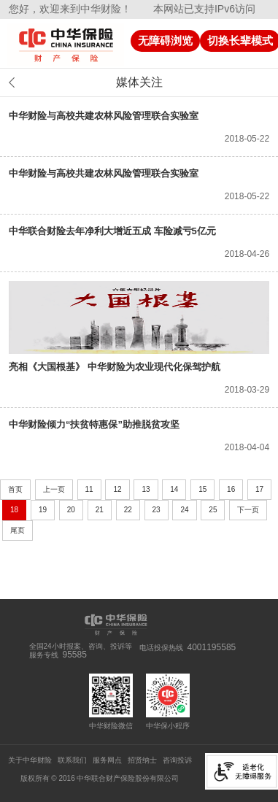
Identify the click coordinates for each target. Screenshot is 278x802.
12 (117, 489)
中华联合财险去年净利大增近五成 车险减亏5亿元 (112, 230)
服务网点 (107, 760)
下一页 (248, 510)
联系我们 (72, 760)
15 (202, 489)
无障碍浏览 (165, 40)
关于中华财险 (30, 760)
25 (213, 510)
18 (14, 510)
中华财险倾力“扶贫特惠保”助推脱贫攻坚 (94, 424)
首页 (15, 489)
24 (184, 510)
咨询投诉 (177, 760)
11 (89, 489)
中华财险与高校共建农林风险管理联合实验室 (103, 115)
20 (71, 510)
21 (100, 510)
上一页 (54, 489)
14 (174, 489)
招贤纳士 (142, 760)
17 (259, 489)
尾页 (17, 530)
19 (43, 510)
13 (146, 489)
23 (156, 510)
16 (231, 489)
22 (128, 510)
